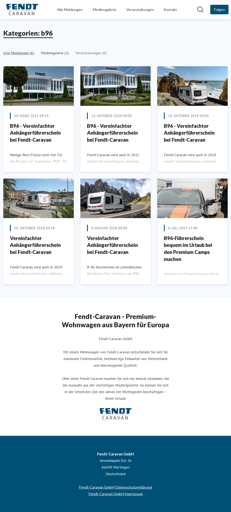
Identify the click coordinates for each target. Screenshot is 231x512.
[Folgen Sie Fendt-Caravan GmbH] (219, 9)
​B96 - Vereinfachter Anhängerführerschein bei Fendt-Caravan (35, 133)
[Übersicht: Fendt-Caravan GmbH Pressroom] (22, 9)
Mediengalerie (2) (55, 53)
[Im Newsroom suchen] (200, 9)
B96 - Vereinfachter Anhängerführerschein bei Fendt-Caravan (189, 133)
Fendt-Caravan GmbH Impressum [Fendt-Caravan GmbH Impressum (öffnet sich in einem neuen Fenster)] (115, 493)
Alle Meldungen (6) (18, 53)
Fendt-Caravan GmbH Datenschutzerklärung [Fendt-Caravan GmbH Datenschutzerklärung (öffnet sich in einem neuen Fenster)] (115, 487)
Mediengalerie (104, 9)
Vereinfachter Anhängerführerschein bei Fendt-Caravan (35, 245)
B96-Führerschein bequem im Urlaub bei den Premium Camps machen (188, 248)
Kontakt (170, 9)
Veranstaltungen (140, 9)
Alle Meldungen (70, 9)
